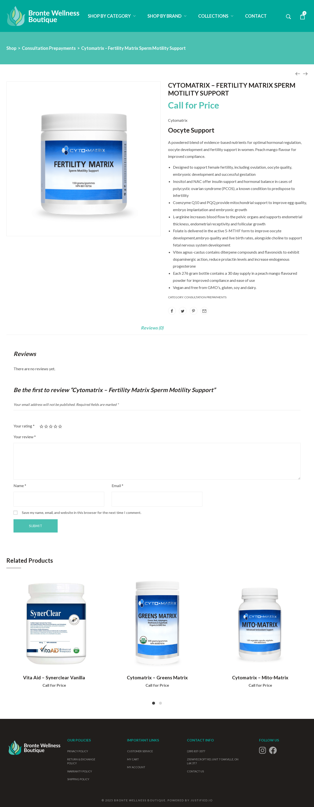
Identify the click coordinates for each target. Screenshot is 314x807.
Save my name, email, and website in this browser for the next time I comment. (81, 512)
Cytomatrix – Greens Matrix (157, 677)
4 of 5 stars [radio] (55, 426)
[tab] (152, 330)
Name (19, 485)
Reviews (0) (152, 327)
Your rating (24, 426)
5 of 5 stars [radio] (60, 426)
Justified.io (202, 800)
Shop (11, 48)
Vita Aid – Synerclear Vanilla (54, 677)
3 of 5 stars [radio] (51, 426)
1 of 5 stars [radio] (41, 426)
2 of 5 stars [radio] (46, 426)
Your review (24, 436)
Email (117, 485)
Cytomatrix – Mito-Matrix (260, 677)
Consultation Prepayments (49, 48)
